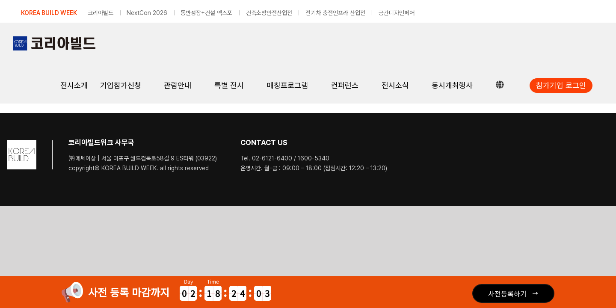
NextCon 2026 (147, 12)
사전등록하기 (507, 293)
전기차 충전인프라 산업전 (335, 12)
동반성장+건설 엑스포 (206, 12)
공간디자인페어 (397, 12)
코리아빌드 (100, 12)
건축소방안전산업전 (269, 12)
